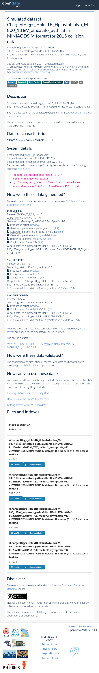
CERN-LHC (12, 86)
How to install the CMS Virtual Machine (28, 399)
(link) (56, 228)
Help (44, 653)
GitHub (53, 653)
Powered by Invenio (79, 626)
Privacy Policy (49, 648)
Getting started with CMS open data (26, 405)
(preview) (35, 225)
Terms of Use (49, 644)
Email (55, 658)
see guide (23, 168)
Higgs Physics (34, 82)
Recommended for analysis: (28, 155)
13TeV (74, 82)
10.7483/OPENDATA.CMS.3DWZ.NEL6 (32, 72)
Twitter (46, 658)
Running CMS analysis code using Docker (29, 393)
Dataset (11, 82)
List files (15, 464)
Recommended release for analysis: (26, 161)
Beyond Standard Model (52, 82)
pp (81, 82)
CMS (66, 82)
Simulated (22, 82)
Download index (32, 464)
